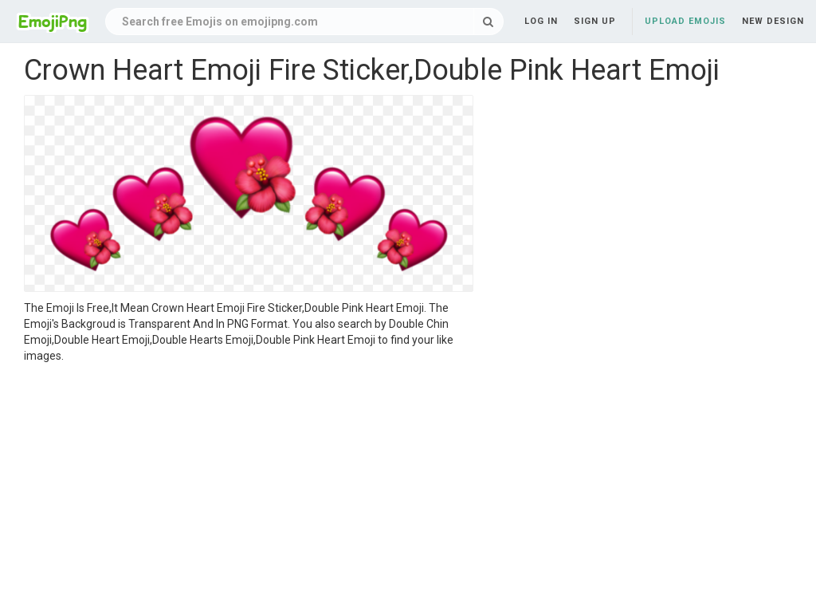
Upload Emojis (685, 21)
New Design (773, 21)
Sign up (595, 21)
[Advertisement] (248, 483)
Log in (541, 21)
